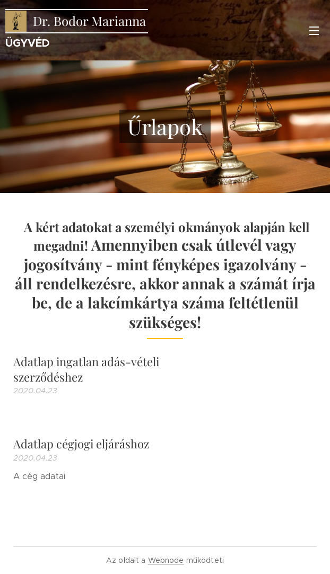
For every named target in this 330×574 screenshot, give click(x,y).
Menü (314, 30)
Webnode (166, 560)
